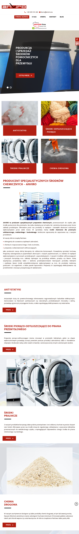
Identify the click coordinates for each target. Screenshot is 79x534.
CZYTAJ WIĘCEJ (24, 77)
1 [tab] (8, 90)
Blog (62, 18)
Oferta (43, 18)
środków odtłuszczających (66, 258)
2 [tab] (11, 90)
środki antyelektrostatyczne (28, 265)
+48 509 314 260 (32, 12)
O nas (34, 18)
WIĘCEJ (8, 311)
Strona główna (21, 18)
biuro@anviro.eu (47, 12)
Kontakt (52, 18)
